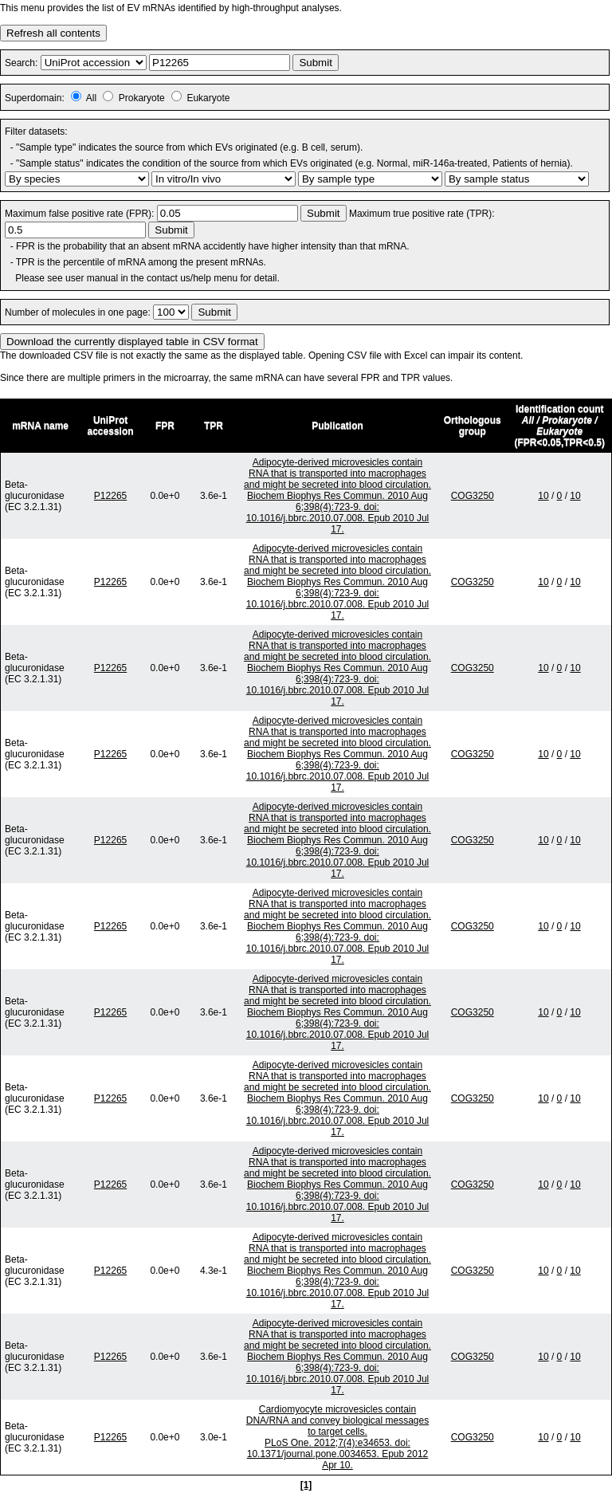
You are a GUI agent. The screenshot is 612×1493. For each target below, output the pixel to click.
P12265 (110, 495)
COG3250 (472, 495)
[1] (306, 1485)
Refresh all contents (53, 33)
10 (543, 495)
